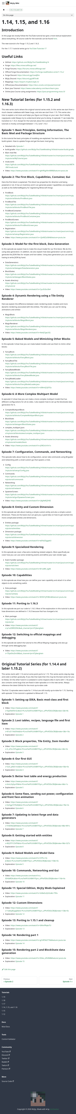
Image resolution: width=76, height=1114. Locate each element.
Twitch (5, 1065)
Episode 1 (20, 146)
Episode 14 (20, 943)
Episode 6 (19, 808)
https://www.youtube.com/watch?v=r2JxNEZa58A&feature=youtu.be (38, 237)
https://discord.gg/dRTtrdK (28, 78)
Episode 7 (19, 829)
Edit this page (8, 969)
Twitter (5, 1058)
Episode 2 (19, 735)
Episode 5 (19, 787)
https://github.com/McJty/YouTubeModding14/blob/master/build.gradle (45, 149)
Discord (6, 1055)
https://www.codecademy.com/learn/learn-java (40, 88)
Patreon (6, 1069)
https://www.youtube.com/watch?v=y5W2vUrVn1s (31, 445)
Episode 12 (20, 914)
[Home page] (4, 10)
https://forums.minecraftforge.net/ (31, 68)
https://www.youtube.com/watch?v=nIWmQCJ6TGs (31, 387)
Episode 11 (20, 896)
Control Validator (8, 1039)
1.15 (3, 1011)
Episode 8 (19, 846)
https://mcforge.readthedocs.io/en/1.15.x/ (47, 72)
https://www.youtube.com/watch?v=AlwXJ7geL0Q (30, 332)
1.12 (3, 1014)
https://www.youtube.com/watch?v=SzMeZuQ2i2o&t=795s (34, 893)
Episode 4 (19, 770)
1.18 (3, 1000)
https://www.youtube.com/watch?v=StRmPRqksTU (31, 925)
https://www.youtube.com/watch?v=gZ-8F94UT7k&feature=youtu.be (38, 940)
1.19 (3, 997)
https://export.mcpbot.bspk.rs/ (26, 82)
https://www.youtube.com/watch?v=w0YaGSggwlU (31, 540)
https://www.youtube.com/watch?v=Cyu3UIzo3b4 (31, 289)
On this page (8, 15)
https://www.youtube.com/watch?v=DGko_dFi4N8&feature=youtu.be (38, 958)
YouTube (6, 1051)
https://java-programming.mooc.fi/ (51, 91)
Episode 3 (19, 752)
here (55, 38)
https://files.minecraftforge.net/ (23, 65)
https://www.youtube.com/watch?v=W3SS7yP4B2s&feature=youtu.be (38, 597)
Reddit (5, 1062)
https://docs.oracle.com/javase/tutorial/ (44, 85)
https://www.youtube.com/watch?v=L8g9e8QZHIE (31, 500)
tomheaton (54, 1109)
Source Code (8, 1081)
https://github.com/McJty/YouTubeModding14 (30, 62)
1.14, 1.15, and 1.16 (9, 1007)
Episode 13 (20, 929)
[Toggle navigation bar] (3, 3)
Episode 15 (20, 961)
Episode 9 (19, 864)
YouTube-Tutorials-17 (38, 48)
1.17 (3, 1004)
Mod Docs (6, 1026)
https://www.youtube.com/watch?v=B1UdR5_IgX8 (31, 569)
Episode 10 (20, 882)
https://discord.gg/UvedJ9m (28, 75)
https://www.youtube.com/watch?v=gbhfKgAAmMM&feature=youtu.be (39, 170)
